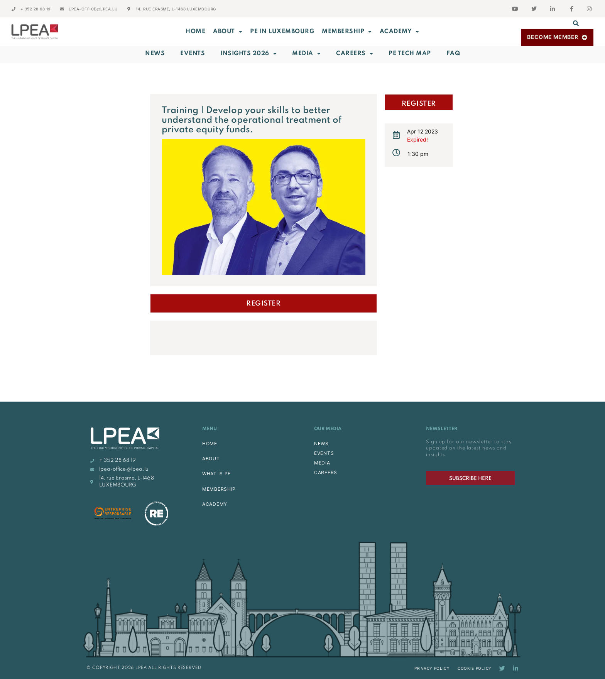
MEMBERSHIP (347, 31)
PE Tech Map (410, 54)
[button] (576, 23)
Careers (354, 53)
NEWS (321, 443)
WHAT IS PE (216, 473)
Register (263, 303)
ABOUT (227, 31)
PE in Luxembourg (282, 32)
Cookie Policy (475, 668)
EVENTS (324, 453)
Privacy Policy (432, 668)
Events (192, 54)
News (155, 54)
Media (306, 53)
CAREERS (325, 472)
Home (195, 32)
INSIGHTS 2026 (248, 53)
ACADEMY (399, 31)
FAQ (453, 54)
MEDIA (322, 463)
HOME (209, 443)
